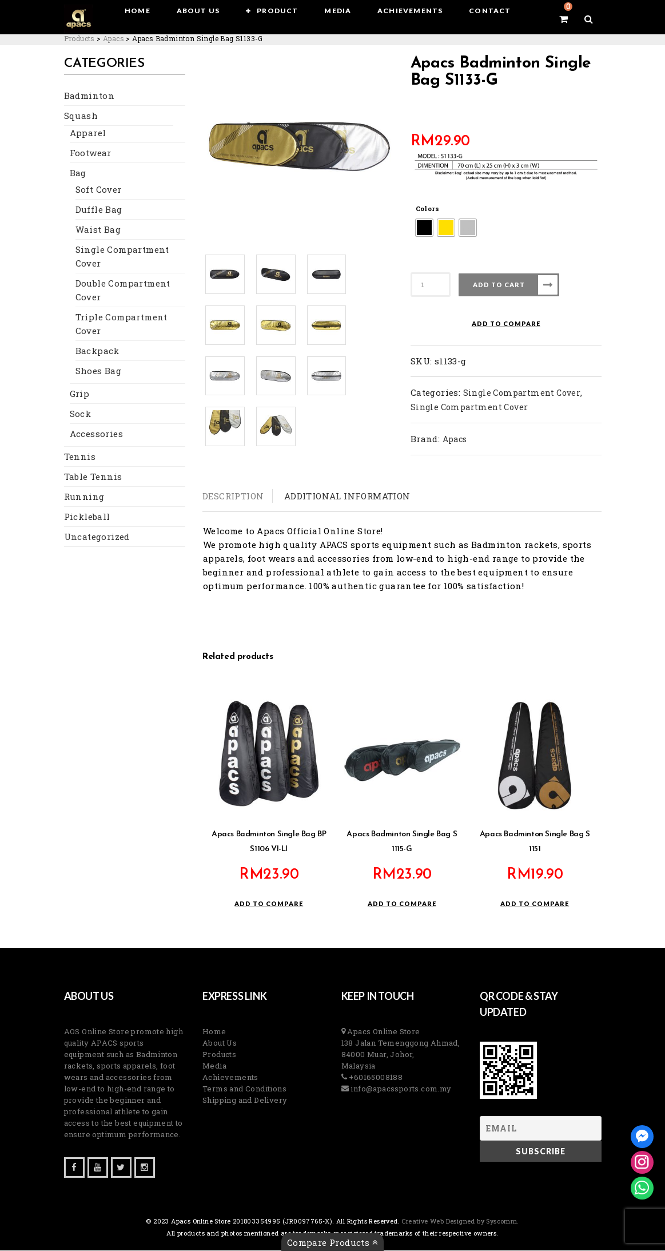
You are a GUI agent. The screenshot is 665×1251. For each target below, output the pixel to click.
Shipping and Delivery (244, 1100)
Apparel (88, 133)
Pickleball (87, 517)
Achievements (230, 1078)
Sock (80, 414)
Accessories (96, 434)
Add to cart (499, 284)
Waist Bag (98, 230)
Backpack (97, 351)
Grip (80, 394)
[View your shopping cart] (563, 18)
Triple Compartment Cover (121, 324)
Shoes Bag (98, 371)
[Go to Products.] (79, 38)
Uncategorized (97, 537)
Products (219, 1055)
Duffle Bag (98, 210)
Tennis (79, 457)
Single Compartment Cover (122, 256)
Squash (81, 116)
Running (84, 497)
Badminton (89, 96)
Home (214, 1032)
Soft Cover (98, 190)
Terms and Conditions (244, 1089)
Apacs (455, 439)
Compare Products (332, 1242)
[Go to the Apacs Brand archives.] (113, 38)
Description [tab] (233, 496)
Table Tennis (93, 477)
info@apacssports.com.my (400, 1089)
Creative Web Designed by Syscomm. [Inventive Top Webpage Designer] (459, 1221)
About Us (219, 1043)
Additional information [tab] (347, 496)
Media (214, 1066)
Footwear (91, 153)
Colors (427, 208)
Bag (78, 173)
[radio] (424, 227)
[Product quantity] (431, 284)
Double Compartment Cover (122, 290)
